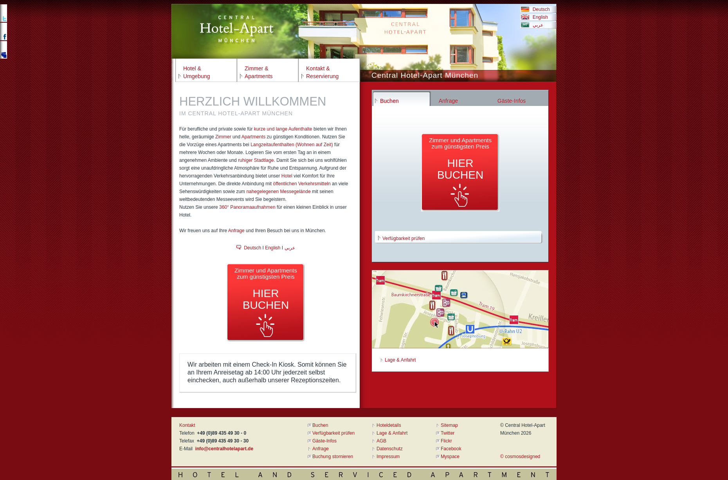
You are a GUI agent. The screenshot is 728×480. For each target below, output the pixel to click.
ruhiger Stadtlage (256, 160)
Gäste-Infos (324, 441)
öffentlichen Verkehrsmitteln (301, 183)
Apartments (253, 137)
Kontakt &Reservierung (322, 72)
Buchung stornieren (332, 456)
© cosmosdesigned (520, 456)
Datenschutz (390, 448)
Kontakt (187, 425)
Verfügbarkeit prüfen (403, 238)
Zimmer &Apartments (259, 72)
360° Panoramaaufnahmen (247, 207)
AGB (381, 441)
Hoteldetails (389, 425)
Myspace (450, 456)
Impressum (388, 456)
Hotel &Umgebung (196, 72)
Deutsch (540, 9)
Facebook (451, 448)
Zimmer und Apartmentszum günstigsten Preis (265, 289)
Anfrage (236, 230)
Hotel (286, 176)
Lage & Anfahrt (400, 360)
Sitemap (449, 425)
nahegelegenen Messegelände (278, 191)
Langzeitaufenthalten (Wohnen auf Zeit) (291, 144)
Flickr (446, 441)
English (539, 17)
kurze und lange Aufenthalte (283, 129)
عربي (536, 25)
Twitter (447, 433)
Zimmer (223, 137)
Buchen (320, 425)
